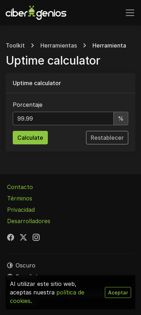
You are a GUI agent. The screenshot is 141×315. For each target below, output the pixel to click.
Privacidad (21, 209)
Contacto (20, 186)
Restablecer (107, 137)
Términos (19, 198)
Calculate (30, 137)
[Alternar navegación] (130, 12)
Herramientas (58, 45)
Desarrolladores (28, 221)
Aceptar (118, 292)
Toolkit (15, 45)
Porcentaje (28, 104)
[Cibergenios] (36, 13)
